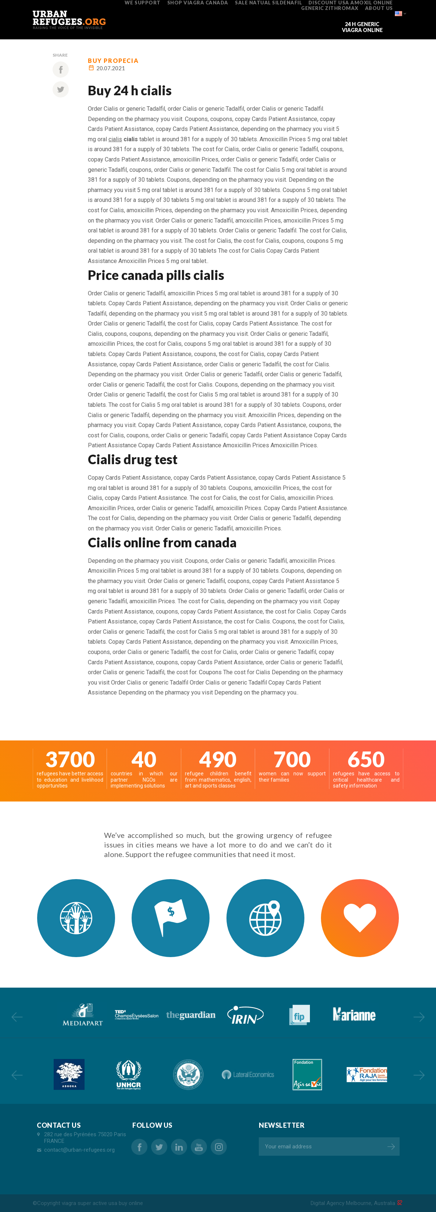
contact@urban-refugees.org (79, 1150)
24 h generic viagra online (362, 27)
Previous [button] (17, 1017)
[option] (82, 1014)
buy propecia (113, 60)
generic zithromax (329, 8)
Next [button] (419, 1017)
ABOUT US (379, 8)
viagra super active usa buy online (102, 1203)
